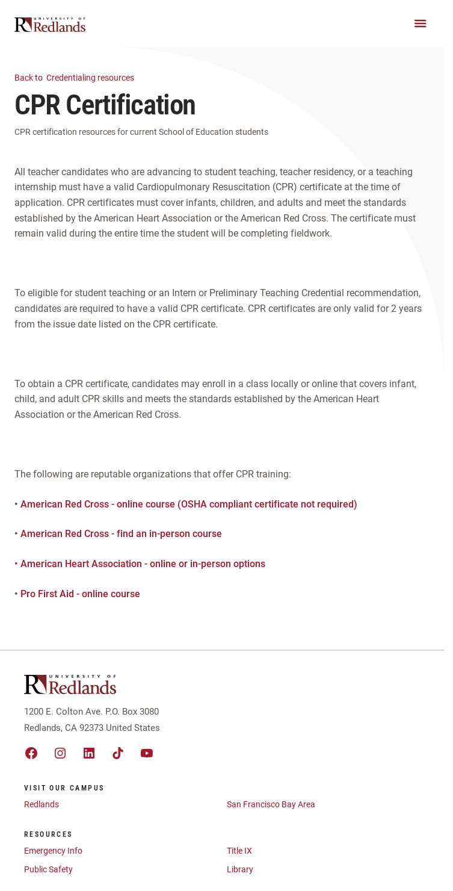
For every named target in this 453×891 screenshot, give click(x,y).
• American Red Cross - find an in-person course (118, 533)
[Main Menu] (420, 23)
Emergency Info (53, 850)
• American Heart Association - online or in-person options (139, 564)
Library (240, 869)
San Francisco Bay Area (271, 804)
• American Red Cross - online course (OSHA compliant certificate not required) (185, 504)
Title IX (239, 850)
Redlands (41, 804)
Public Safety (48, 869)
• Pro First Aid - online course (77, 594)
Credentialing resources (81, 76)
